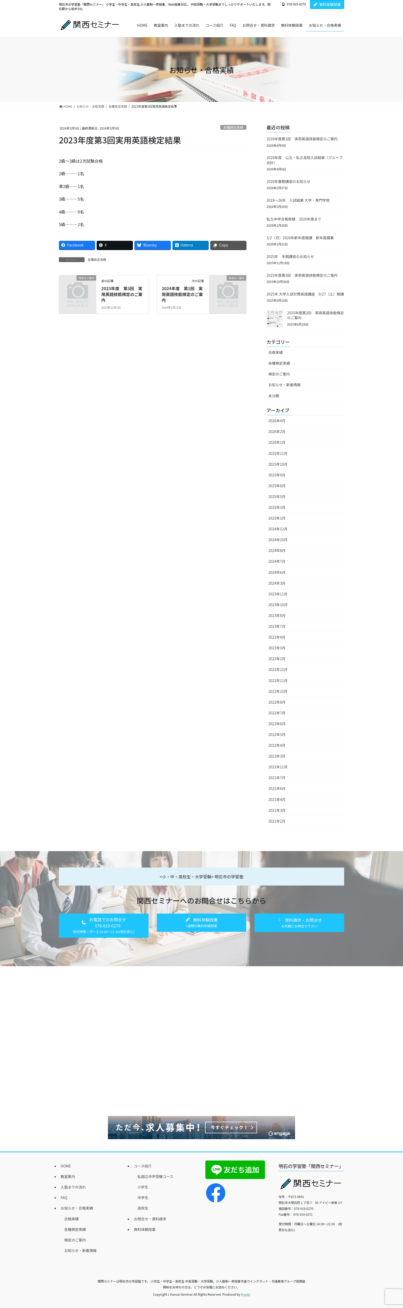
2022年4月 (277, 745)
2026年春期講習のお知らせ (288, 181)
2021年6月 (277, 788)
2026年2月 (277, 431)
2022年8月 (277, 702)
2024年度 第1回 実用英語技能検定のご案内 (182, 294)
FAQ (64, 1197)
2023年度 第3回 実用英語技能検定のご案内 (121, 294)
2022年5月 (277, 734)
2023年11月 (278, 593)
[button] (104, 926)
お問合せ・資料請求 (150, 1218)
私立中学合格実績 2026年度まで (294, 219)
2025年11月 (278, 453)
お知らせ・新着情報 (284, 384)
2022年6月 (277, 723)
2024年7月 (277, 561)
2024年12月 (278, 528)
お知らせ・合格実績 (77, 1208)
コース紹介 (143, 1165)
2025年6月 (277, 485)
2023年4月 (277, 637)
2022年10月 (278, 691)
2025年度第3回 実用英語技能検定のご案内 (302, 275)
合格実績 (275, 352)
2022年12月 (278, 669)
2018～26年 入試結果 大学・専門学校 (298, 200)
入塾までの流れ (73, 1187)
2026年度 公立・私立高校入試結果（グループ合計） (305, 160)
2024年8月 (277, 550)
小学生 (143, 1187)
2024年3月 (277, 583)
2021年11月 (278, 766)
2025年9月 (277, 474)
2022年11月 (278, 680)
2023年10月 (278, 604)
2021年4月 (277, 799)
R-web (245, 1294)
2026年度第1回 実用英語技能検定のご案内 (302, 138)
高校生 (143, 1208)
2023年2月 (277, 658)
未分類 (273, 395)
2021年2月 (277, 821)
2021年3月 (277, 810)
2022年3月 (277, 756)
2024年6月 (277, 572)
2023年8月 (277, 615)
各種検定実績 (233, 127)
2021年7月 (277, 777)
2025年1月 (277, 518)
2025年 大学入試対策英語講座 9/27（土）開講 (305, 294)
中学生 (143, 1197)
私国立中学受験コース (155, 1176)
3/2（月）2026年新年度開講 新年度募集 (300, 237)
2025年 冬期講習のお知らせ (290, 256)
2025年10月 (278, 464)
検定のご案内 (279, 373)
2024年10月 (278, 539)
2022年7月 (277, 712)
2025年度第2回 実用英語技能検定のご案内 (315, 315)
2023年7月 (277, 626)
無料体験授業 (327, 4)
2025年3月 (277, 507)
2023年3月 (277, 647)
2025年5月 (277, 496)
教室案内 (68, 1176)
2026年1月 (277, 442)
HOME (66, 1165)
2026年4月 (277, 420)
